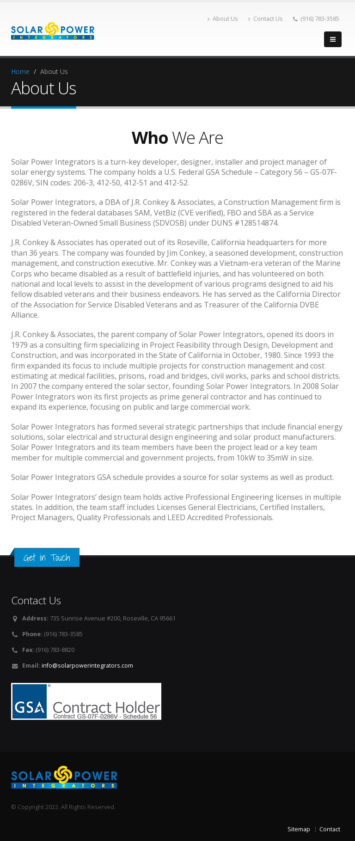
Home (20, 71)
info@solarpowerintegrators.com (87, 665)
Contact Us (265, 19)
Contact (329, 829)
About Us (223, 19)
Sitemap (299, 829)
